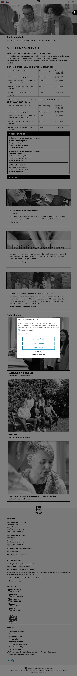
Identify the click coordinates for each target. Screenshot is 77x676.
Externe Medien (24, 334)
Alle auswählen (38, 339)
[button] (74, 12)
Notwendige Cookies (25, 330)
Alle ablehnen (38, 343)
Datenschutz (42, 354)
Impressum (35, 354)
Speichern (38, 348)
